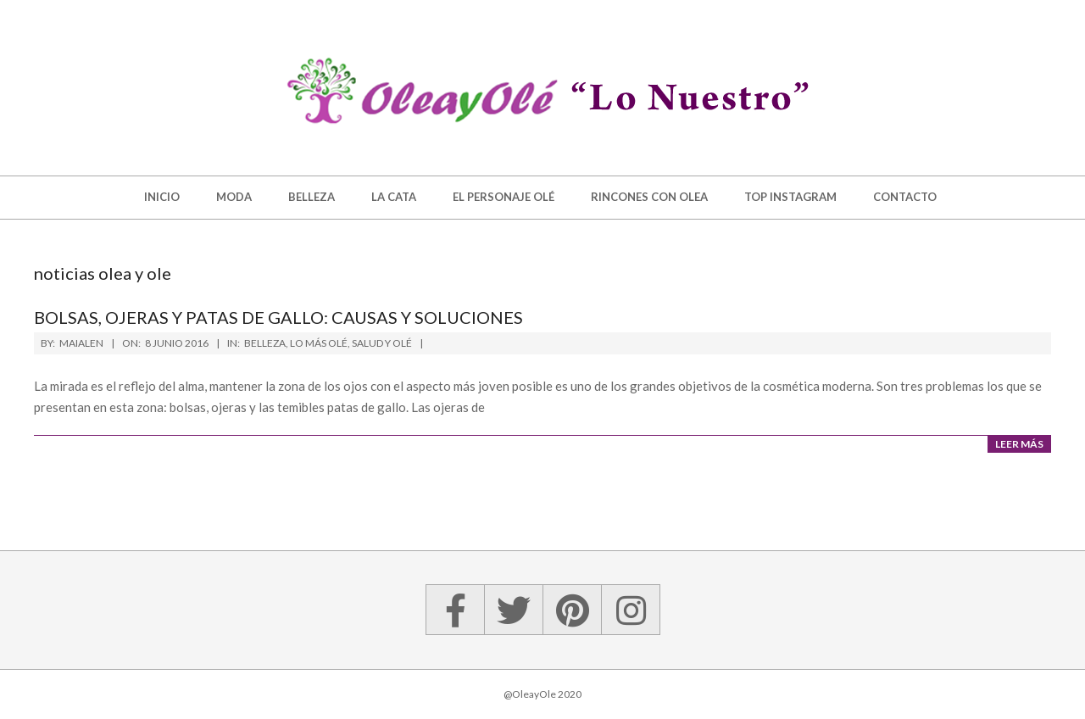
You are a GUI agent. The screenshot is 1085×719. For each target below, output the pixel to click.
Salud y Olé (382, 343)
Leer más (1019, 444)
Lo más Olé (319, 343)
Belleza (265, 343)
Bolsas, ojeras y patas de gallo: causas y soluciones (278, 317)
